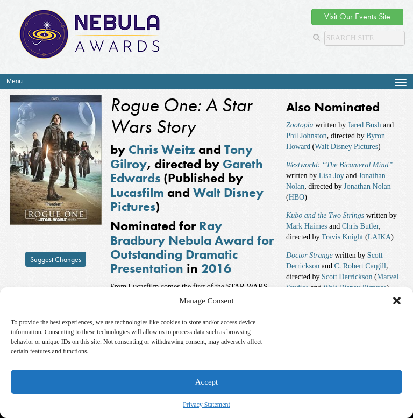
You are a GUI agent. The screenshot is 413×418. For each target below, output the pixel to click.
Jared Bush (364, 125)
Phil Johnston (306, 136)
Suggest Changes (55, 259)
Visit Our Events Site (357, 16)
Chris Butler (360, 226)
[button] (396, 300)
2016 (216, 268)
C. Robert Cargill (360, 266)
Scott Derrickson (347, 277)
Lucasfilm (137, 192)
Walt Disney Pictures (346, 147)
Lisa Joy (331, 176)
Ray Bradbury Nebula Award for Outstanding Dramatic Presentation (192, 247)
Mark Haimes (306, 226)
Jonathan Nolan (367, 186)
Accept (206, 382)
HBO (297, 197)
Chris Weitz (162, 149)
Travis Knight (343, 237)
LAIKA (379, 237)
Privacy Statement (206, 404)
